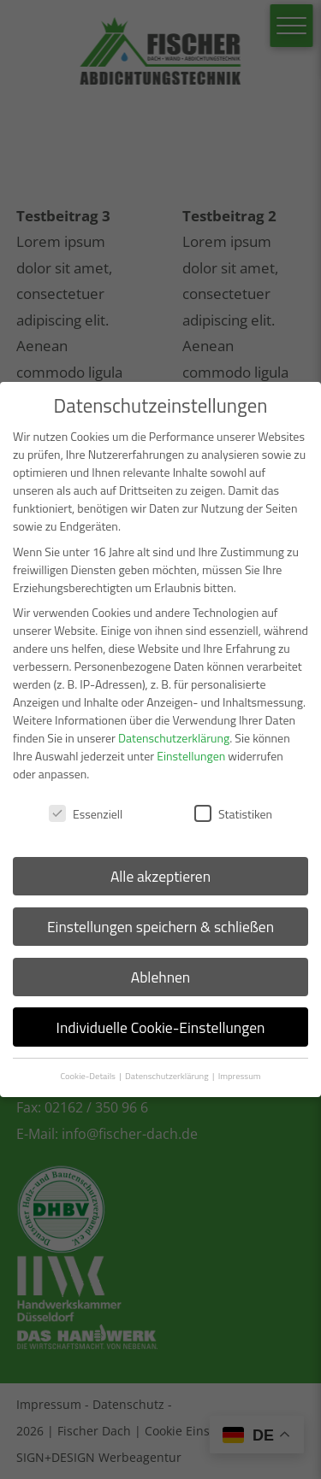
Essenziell (85, 814)
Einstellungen (191, 756)
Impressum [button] (239, 1076)
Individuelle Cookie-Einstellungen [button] (160, 1027)
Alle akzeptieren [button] (160, 876)
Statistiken (233, 814)
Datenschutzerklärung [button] (168, 1076)
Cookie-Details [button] (88, 1076)
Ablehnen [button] (161, 977)
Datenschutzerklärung (173, 738)
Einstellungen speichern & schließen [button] (160, 926)
